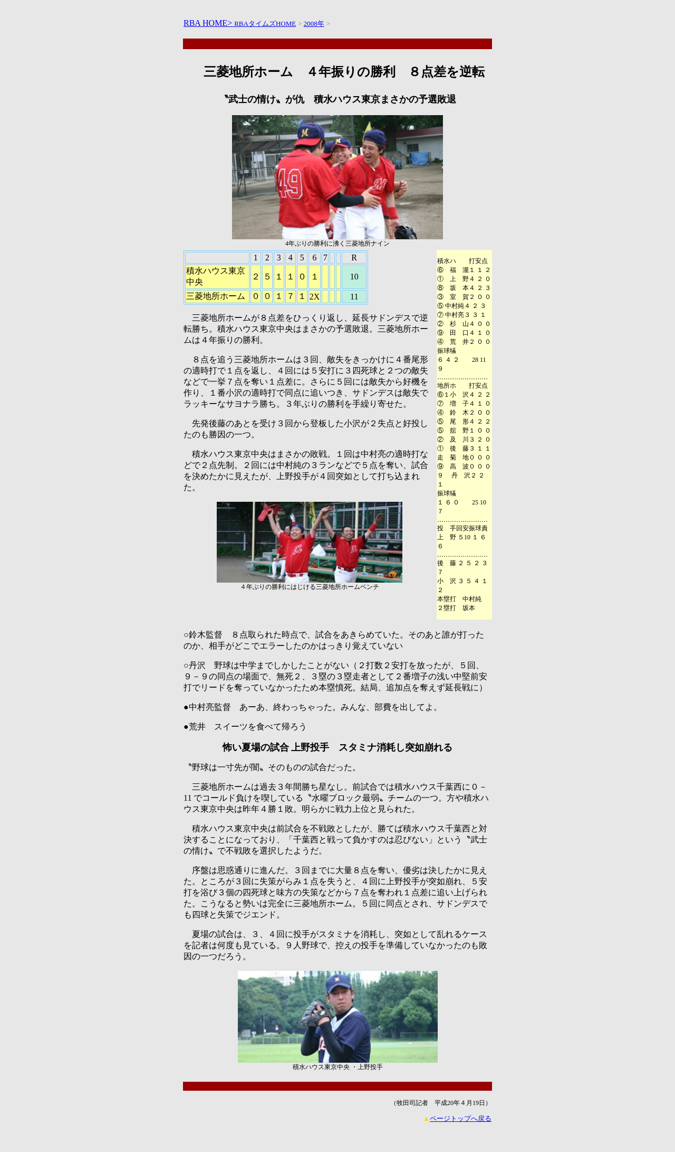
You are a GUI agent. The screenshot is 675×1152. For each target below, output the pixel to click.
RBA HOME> (209, 22)
